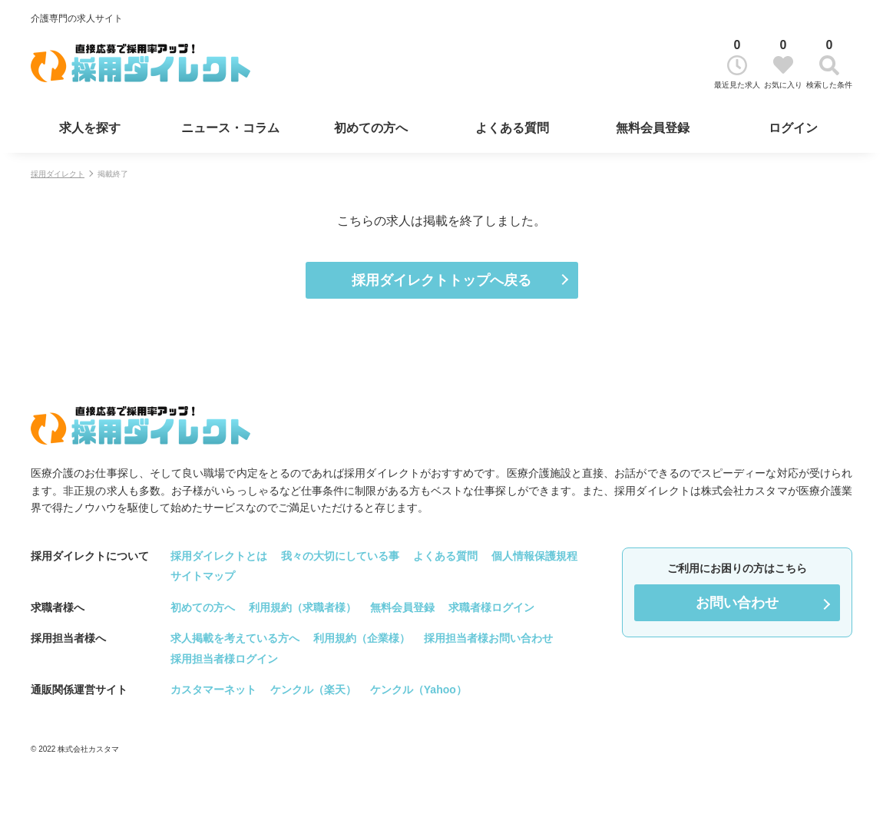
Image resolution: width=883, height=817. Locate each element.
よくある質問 (512, 127)
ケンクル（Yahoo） (418, 689)
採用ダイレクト (57, 174)
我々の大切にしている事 (340, 556)
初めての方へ (371, 127)
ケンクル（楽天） (313, 689)
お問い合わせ (737, 602)
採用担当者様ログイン (224, 659)
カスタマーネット (213, 689)
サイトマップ (202, 576)
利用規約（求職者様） (302, 607)
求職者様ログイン (491, 607)
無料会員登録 (653, 127)
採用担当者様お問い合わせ (488, 638)
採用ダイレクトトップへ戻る (441, 280)
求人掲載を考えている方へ (234, 638)
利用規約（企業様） (361, 638)
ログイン (793, 127)
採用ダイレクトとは (218, 556)
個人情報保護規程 (534, 556)
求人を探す (90, 127)
